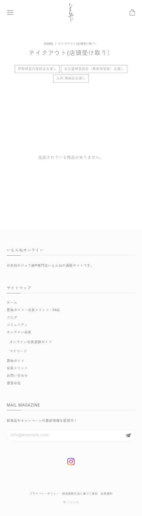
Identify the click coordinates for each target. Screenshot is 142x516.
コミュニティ (17, 325)
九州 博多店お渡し (71, 79)
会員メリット (17, 368)
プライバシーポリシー (44, 493)
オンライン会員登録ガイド (30, 342)
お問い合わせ (17, 375)
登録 (128, 435)
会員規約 (106, 493)
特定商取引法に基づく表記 (80, 493)
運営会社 (14, 383)
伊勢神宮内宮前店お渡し (37, 70)
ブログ (12, 317)
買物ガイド (16, 361)
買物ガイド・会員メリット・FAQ (33, 310)
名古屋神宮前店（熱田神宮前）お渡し (94, 70)
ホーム (12, 302)
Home (48, 44)
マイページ (18, 351)
